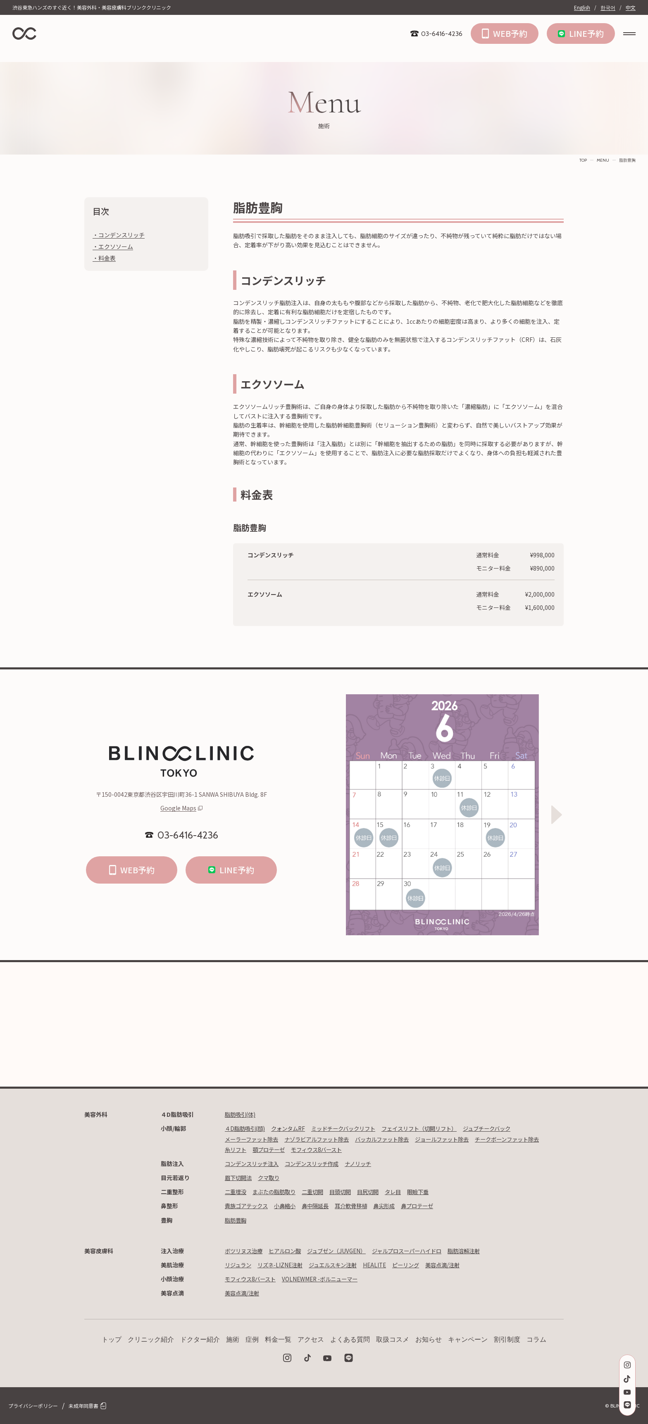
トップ (112, 1339)
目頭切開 (347, 1191)
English (582, 7)
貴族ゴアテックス (248, 1206)
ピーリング (416, 1265)
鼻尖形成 (394, 1206)
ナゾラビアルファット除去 (323, 1139)
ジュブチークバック (504, 1128)
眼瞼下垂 (429, 1191)
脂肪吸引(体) (241, 1114)
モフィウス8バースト (397, 1149)
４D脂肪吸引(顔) (246, 1128)
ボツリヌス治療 (245, 1251)
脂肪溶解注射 (479, 1251)
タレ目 (403, 1191)
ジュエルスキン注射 (339, 1265)
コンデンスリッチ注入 (254, 1163)
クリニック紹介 (151, 1339)
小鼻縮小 (288, 1206)
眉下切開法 (239, 1177)
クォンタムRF (292, 1128)
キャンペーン (468, 1339)
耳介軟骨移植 (359, 1206)
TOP (583, 160)
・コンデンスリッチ (119, 235)
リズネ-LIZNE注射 (283, 1265)
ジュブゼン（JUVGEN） (343, 1251)
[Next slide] (556, 814)
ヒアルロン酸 (289, 1251)
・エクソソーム (113, 246)
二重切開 (318, 1191)
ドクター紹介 (200, 1339)
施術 (232, 1339)
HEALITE (384, 1265)
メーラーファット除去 (253, 1139)
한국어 (607, 7)
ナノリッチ (367, 1163)
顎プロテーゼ (346, 1149)
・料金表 (104, 258)
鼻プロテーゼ (429, 1206)
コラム (536, 1339)
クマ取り (271, 1177)
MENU (603, 160)
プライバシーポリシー (33, 1405)
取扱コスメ (392, 1339)
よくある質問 (350, 1339)
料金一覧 (278, 1339)
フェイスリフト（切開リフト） (432, 1128)
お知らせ (428, 1339)
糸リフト (311, 1149)
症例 (252, 1339)
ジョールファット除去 (457, 1139)
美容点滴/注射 (455, 1265)
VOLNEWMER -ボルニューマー (326, 1279)
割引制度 (507, 1339)
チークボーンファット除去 (259, 1149)
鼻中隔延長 (321, 1206)
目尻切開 (376, 1191)
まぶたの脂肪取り (277, 1191)
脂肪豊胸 (236, 1220)
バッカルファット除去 (393, 1139)
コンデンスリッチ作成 (318, 1163)
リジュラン (239, 1265)
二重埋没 (236, 1191)
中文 (631, 7)
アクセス (311, 1339)
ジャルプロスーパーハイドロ (418, 1251)
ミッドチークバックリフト (351, 1128)
